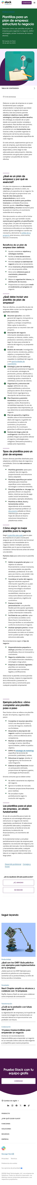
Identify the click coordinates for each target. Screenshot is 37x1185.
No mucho (18, 890)
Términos (14, 1158)
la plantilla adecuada (15, 535)
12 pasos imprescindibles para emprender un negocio (15, 1031)
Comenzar (26, 3)
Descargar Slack (8, 1154)
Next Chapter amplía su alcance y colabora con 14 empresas (18, 989)
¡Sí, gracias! (18, 882)
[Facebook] (16, 1106)
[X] (21, 1106)
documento (12, 511)
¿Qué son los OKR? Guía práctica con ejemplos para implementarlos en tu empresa (18, 965)
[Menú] (34, 2)
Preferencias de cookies (9, 1163)
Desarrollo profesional (13, 864)
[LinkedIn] (8, 1106)
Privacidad (5, 1158)
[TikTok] (29, 1106)
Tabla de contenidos (10, 88)
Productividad (8, 12)
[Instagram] (12, 1106)
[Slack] (6, 3)
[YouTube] (25, 1106)
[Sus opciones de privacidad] (13, 1168)
